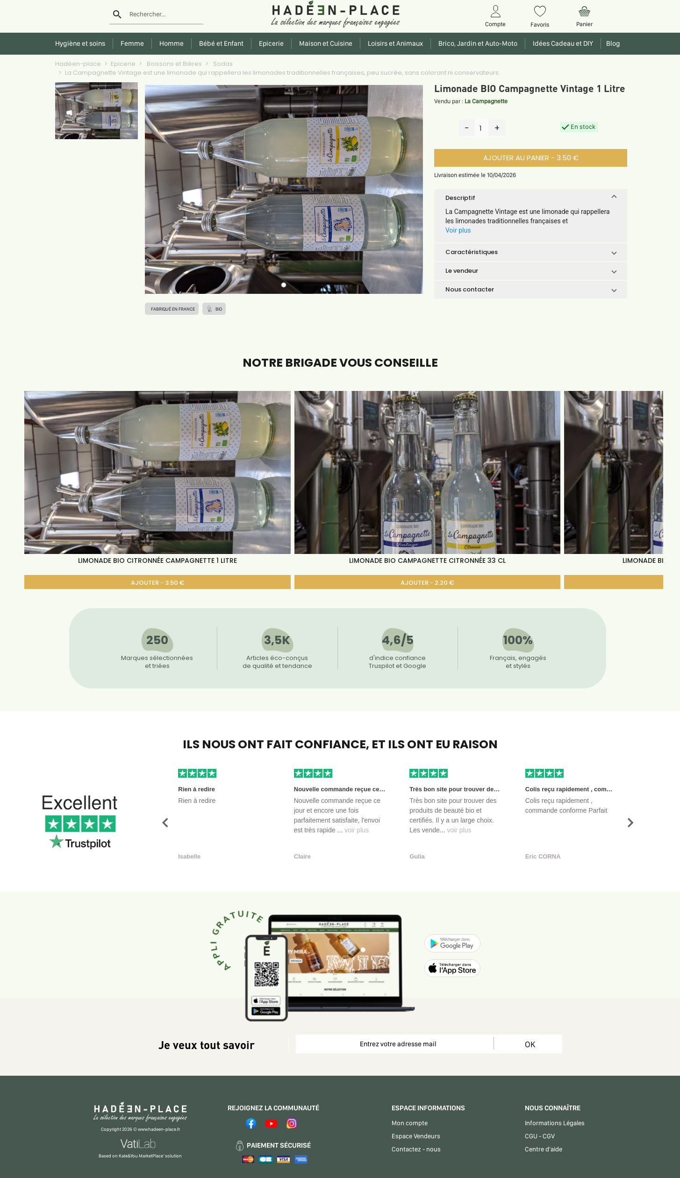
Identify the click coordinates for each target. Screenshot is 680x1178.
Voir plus (458, 230)
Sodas (222, 63)
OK (530, 1044)
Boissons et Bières (173, 63)
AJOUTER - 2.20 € (427, 582)
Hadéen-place (78, 63)
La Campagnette (486, 101)
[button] (530, 198)
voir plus (356, 830)
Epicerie (123, 63)
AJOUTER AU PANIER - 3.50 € (531, 158)
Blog (611, 43)
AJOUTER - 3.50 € (157, 582)
